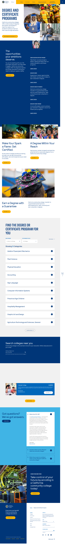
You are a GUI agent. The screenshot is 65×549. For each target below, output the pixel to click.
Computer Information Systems (18, 291)
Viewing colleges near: (10, 350)
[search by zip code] (25, 352)
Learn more (33, 68)
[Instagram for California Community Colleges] (45, 534)
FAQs (31, 525)
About (31, 523)
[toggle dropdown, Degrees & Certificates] (42, 2)
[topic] (49, 521)
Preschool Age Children (15, 298)
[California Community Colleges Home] (5, 2)
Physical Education (14, 267)
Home (31, 507)
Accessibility (17, 538)
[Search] (62, 2)
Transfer (31, 517)
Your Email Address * (45, 529)
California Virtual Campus (36, 416)
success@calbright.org (23, 391)
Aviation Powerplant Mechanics (18, 251)
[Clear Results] (46, 240)
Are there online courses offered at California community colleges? (38, 450)
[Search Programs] (13, 241)
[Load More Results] (30, 330)
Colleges (31, 514)
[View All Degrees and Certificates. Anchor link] (10, 36)
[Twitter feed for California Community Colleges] (48, 534)
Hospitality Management (16, 306)
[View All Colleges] (30, 401)
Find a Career (32, 515)
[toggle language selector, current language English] (13, 2)
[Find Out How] (10, 517)
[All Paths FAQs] (6, 421)
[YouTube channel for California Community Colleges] (51, 534)
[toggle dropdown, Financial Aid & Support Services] (53, 2)
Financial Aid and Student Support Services (35, 521)
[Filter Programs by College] (29, 241)
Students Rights (22, 538)
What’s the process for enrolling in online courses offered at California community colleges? (38, 458)
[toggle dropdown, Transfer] (34, 2)
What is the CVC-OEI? (34, 414)
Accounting (11, 275)
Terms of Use (13, 538)
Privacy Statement (8, 538)
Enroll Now (63, 274)
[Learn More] (10, 75)
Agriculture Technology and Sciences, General (23, 322)
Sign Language (12, 283)
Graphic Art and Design (15, 314)
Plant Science (12, 259)
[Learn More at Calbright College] (48, 392)
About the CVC (32, 443)
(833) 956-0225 (22, 390)
